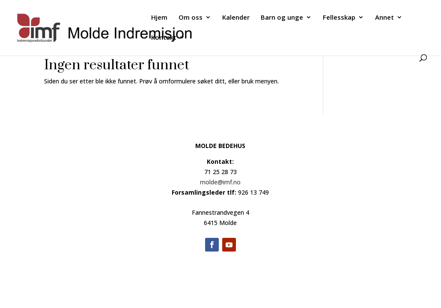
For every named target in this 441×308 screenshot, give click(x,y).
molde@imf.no (220, 182)
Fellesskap (339, 17)
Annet (384, 17)
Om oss (191, 17)
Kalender (236, 17)
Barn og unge (282, 17)
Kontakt (163, 37)
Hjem (159, 17)
